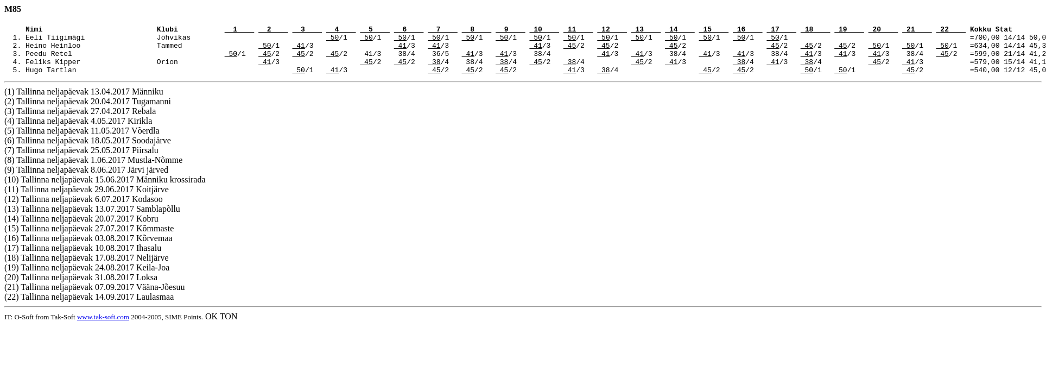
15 (714, 30)
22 (951, 30)
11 (578, 30)
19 (849, 30)
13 (646, 30)
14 (680, 30)
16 (748, 30)
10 (544, 30)
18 (816, 30)
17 (781, 30)
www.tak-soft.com (103, 327)
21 (917, 30)
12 (612, 30)
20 (883, 30)
